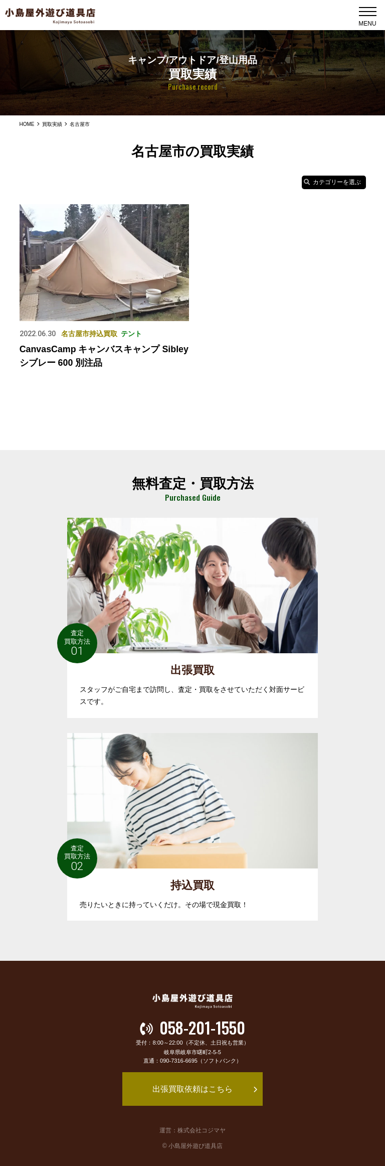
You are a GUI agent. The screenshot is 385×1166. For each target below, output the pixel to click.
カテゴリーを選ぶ (332, 182)
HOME (26, 124)
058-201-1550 (192, 1028)
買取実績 (52, 124)
